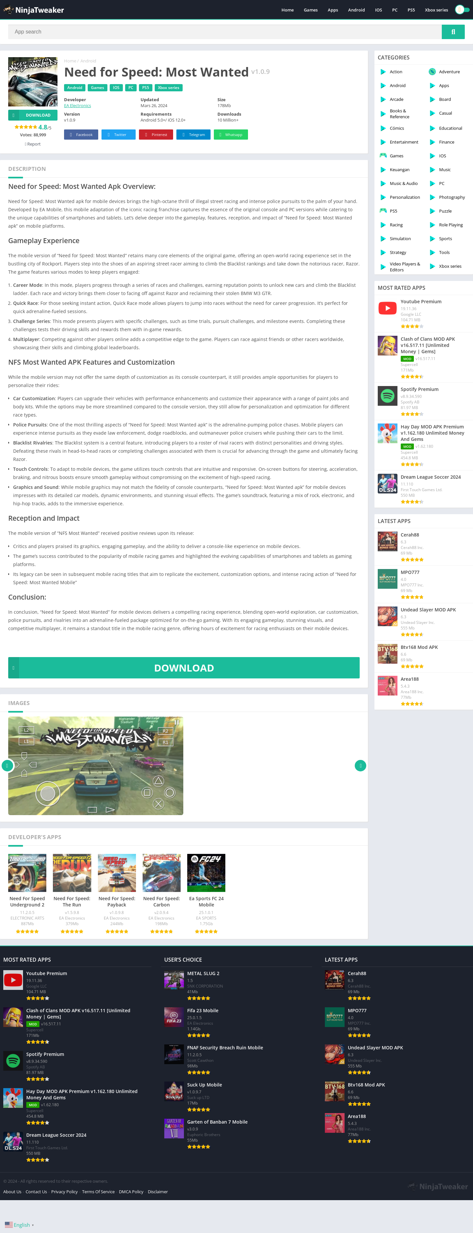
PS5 (411, 10)
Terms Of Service (98, 1192)
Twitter (115, 134)
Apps (333, 10)
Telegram (192, 134)
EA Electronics (77, 105)
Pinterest (155, 134)
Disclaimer (158, 1192)
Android (356, 10)
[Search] (236, 32)
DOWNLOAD (111, 667)
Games (311, 10)
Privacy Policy (64, 1192)
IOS (378, 10)
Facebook (80, 134)
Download (29, 115)
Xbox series (436, 10)
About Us (12, 1192)
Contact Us (36, 1192)
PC (394, 10)
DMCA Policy (131, 1192)
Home (288, 10)
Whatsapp (230, 134)
